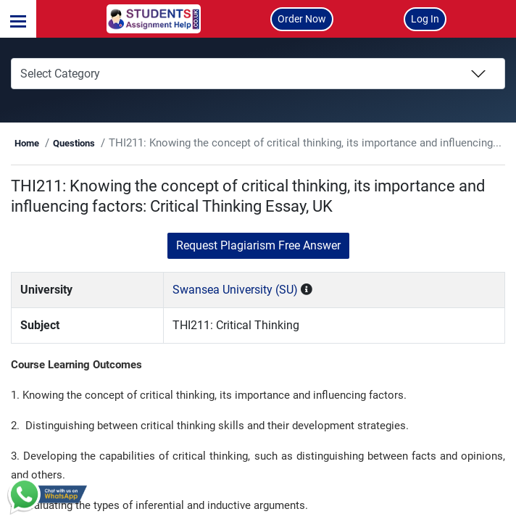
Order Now (302, 19)
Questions (136, 143)
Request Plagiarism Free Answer (258, 266)
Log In (425, 19)
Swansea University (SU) (259, 310)
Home (89, 143)
